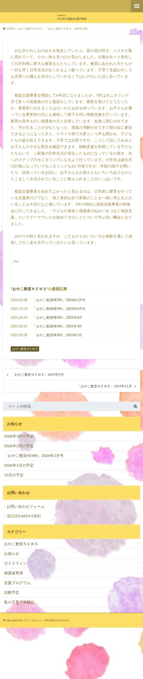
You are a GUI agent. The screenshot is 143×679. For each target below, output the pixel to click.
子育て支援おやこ (33, 620)
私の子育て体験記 (19, 602)
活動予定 (11, 592)
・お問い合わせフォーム (24, 506)
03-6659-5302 (27, 516)
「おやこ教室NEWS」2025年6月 (57, 317)
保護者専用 (13, 573)
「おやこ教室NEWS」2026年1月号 (59, 300)
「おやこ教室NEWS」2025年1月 (57, 335)
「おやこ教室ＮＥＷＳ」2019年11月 (104, 386)
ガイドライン (15, 563)
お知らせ (11, 553)
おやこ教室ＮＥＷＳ (29, 288)
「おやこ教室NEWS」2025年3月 (57, 326)
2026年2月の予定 (19, 445)
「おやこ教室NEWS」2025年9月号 (59, 309)
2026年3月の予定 (19, 436)
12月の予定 (13, 475)
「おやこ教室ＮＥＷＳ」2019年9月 (37, 374)
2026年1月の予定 (19, 465)
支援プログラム (17, 582)
